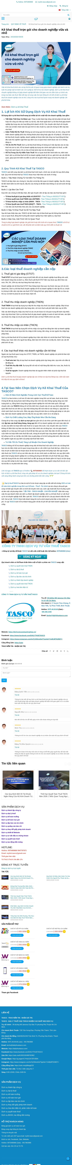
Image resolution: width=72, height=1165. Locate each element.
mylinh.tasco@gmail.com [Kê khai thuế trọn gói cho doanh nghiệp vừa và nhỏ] (45, 2)
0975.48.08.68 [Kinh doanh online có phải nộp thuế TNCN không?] (53, 609)
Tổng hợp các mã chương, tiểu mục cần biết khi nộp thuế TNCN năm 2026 (22, 917)
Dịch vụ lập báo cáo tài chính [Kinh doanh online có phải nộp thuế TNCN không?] (21, 576)
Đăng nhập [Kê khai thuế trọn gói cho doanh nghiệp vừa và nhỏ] (52, 6)
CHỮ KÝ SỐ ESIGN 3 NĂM (19, 968)
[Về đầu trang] (68, 1159)
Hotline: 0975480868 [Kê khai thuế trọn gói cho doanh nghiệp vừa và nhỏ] (25, 2)
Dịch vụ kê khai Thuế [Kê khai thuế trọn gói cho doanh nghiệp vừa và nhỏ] (19, 107)
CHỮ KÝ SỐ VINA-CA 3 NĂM (19, 942)
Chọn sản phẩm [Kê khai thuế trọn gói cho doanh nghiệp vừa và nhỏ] (17, 935)
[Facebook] (50, 651)
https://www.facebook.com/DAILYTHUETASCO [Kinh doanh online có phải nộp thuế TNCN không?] (27, 635)
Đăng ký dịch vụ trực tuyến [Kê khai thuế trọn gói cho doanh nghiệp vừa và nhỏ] (11, 868)
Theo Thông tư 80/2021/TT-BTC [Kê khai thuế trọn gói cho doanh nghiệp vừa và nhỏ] (53, 196)
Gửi (4, 680)
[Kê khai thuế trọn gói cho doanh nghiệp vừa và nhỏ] (19, 594)
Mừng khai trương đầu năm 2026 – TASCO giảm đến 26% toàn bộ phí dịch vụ (21, 888)
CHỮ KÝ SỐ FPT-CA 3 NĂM (19, 928)
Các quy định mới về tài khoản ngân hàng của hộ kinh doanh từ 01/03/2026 (21, 878)
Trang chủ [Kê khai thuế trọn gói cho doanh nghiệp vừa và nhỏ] (5, 24)
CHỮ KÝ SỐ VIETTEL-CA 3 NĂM (57, 928)
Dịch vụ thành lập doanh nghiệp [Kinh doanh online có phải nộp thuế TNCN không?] (22, 580)
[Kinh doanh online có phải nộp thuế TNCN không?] (32, 557)
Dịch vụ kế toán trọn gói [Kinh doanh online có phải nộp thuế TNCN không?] (19, 573)
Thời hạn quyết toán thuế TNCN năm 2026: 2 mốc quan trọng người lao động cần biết (22, 898)
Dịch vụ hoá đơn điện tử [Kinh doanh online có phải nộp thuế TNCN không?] (19, 587)
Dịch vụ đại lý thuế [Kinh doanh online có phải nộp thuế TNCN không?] (17, 569)
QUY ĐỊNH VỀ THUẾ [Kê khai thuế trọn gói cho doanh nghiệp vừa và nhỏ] (18, 24)
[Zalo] (69, 651)
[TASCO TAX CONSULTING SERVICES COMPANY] (18, 1048)
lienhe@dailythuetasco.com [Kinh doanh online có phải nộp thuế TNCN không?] (57, 615)
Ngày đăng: (5, 37)
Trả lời (17, 695)
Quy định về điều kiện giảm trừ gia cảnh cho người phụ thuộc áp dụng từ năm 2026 (58, 878)
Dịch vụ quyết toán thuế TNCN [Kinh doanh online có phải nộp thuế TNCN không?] (21, 584)
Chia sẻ (45, 651)
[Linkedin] (57, 651)
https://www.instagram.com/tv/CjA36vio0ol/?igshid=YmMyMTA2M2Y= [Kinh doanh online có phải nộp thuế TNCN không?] (36, 639)
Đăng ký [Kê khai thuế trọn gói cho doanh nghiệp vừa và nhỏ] (64, 6)
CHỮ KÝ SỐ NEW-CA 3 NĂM (19, 955)
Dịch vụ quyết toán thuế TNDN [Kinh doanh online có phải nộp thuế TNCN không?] (21, 566)
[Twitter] (53, 651)
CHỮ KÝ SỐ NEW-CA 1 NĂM (19, 981)
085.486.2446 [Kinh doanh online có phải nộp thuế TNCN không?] (46, 612)
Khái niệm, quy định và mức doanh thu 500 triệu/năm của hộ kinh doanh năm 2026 (21, 907)
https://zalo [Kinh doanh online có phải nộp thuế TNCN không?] (19, 643)
